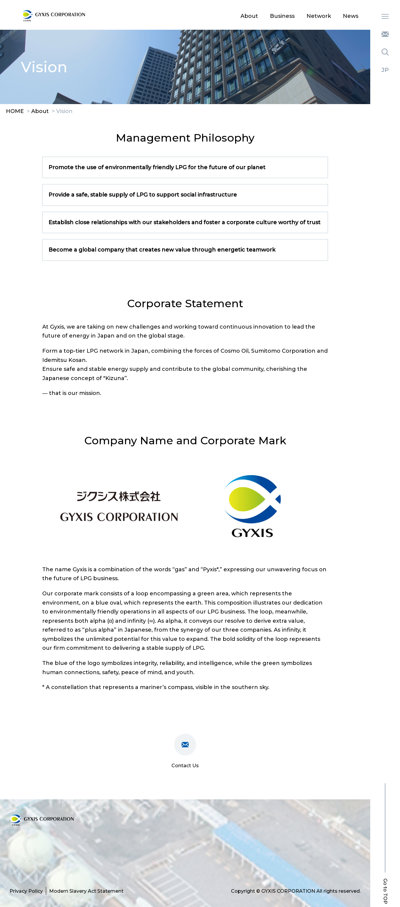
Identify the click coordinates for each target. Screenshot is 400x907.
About (249, 16)
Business (282, 16)
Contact (385, 34)
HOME (15, 111)
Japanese (385, 70)
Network (319, 16)
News (350, 16)
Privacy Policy (26, 891)
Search (385, 52)
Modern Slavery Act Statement (86, 891)
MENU (385, 16)
